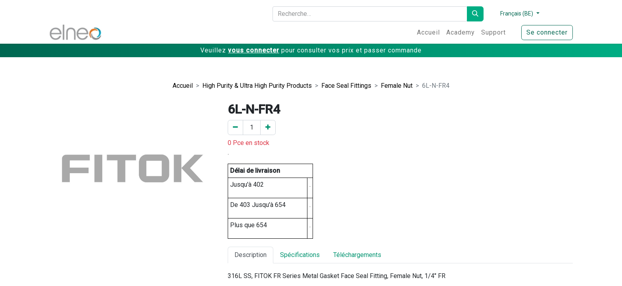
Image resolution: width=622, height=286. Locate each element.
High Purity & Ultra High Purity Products (257, 85)
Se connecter (547, 32)
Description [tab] (250, 255)
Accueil (183, 85)
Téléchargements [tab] (357, 255)
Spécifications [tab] (300, 255)
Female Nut (397, 85)
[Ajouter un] (268, 127)
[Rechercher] (475, 13)
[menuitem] (428, 33)
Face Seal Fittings (346, 85)
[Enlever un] (235, 127)
